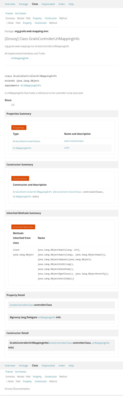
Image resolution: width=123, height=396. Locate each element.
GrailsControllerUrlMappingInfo (32, 191)
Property (37, 18)
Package (23, 4)
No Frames (20, 13)
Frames (9, 13)
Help (71, 4)
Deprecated (48, 4)
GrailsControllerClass (26, 141)
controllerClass (74, 141)
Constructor (51, 18)
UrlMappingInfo (20, 58)
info (66, 147)
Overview (10, 4)
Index (62, 4)
